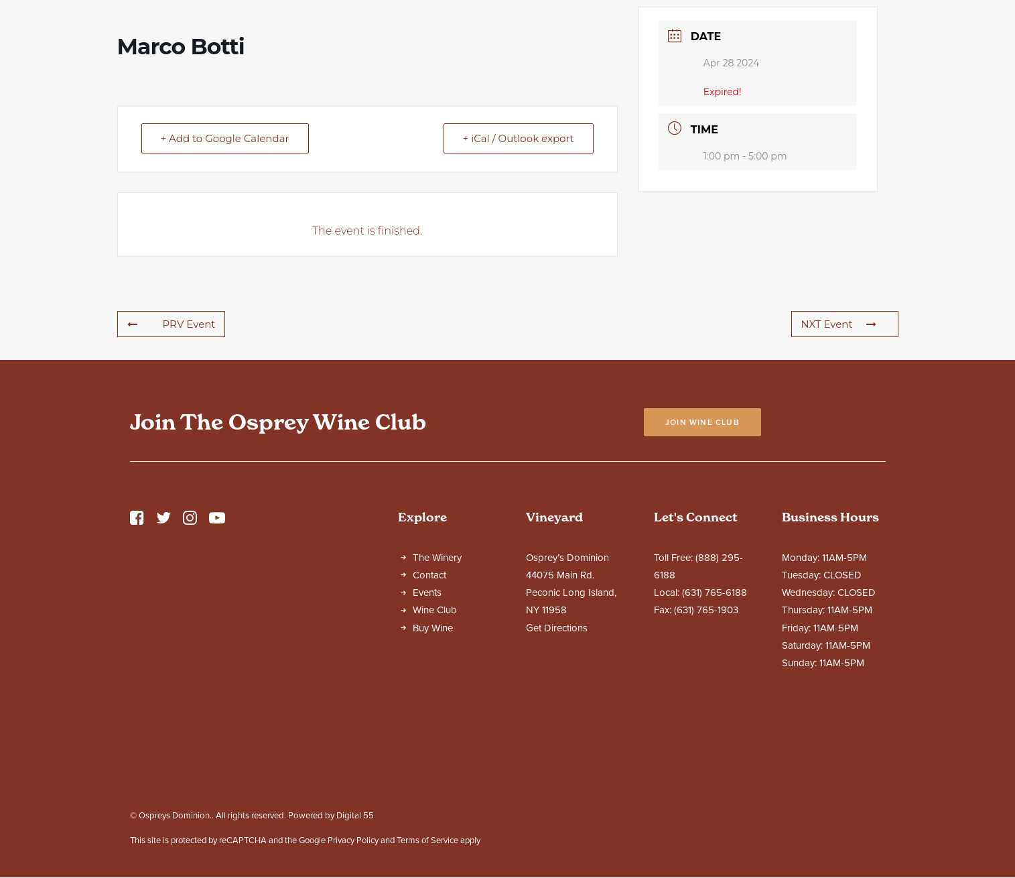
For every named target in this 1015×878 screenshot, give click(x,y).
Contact (429, 693)
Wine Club (435, 728)
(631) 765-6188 (714, 710)
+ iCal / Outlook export (518, 256)
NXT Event (838, 442)
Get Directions (557, 746)
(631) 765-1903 (706, 728)
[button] (137, 639)
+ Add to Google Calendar (225, 256)
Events (427, 710)
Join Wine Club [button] (702, 540)
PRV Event (171, 442)
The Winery (437, 676)
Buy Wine (433, 746)
